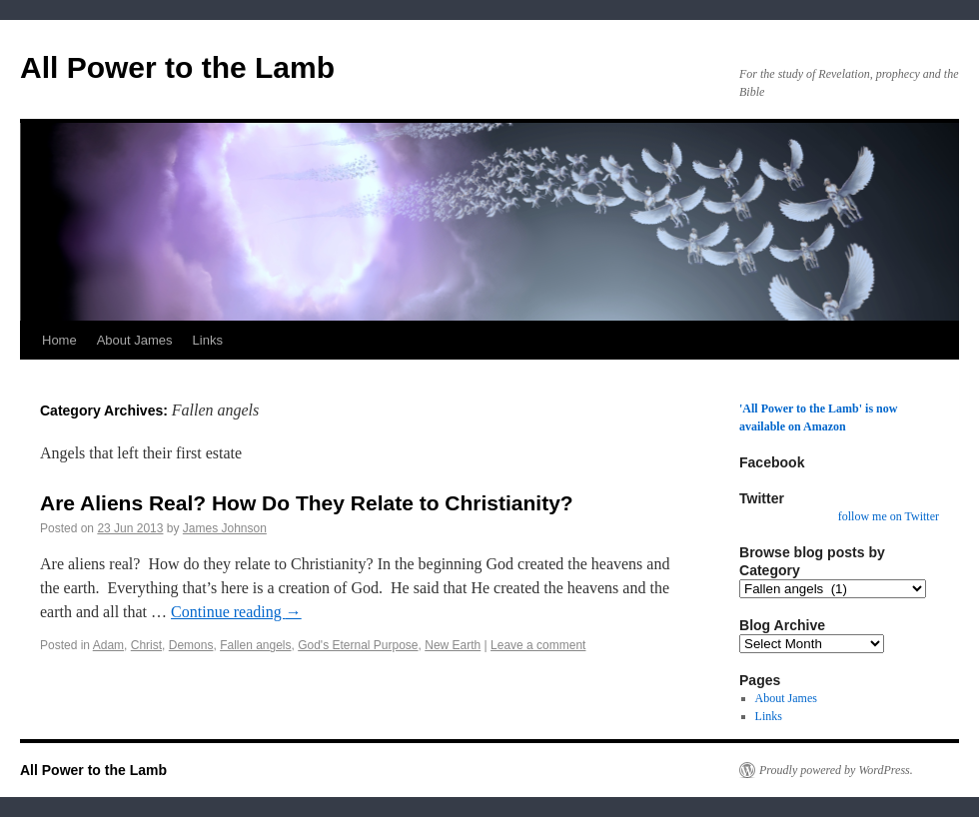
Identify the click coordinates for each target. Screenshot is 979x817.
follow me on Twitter (888, 516)
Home (59, 340)
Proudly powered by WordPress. (836, 770)
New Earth (453, 645)
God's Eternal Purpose (358, 645)
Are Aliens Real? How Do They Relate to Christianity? (306, 502)
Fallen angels (255, 645)
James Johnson (225, 528)
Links (208, 340)
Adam (108, 645)
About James (135, 340)
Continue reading (236, 611)
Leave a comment (537, 645)
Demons (191, 645)
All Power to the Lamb (177, 67)
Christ (146, 645)
